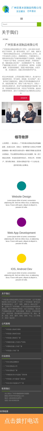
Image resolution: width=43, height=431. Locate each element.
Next (39, 112)
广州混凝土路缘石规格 (13, 329)
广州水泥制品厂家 (11, 370)
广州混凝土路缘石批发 (13, 333)
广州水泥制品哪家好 (12, 362)
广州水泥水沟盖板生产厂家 (14, 383)
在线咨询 (24, 98)
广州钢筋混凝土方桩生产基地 (15, 342)
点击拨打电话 (21, 421)
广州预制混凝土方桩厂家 (13, 346)
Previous (3, 112)
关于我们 (5, 39)
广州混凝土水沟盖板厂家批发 (15, 379)
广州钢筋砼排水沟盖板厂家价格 (16, 375)
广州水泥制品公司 (11, 366)
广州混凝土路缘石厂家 (13, 338)
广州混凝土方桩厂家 (12, 350)
